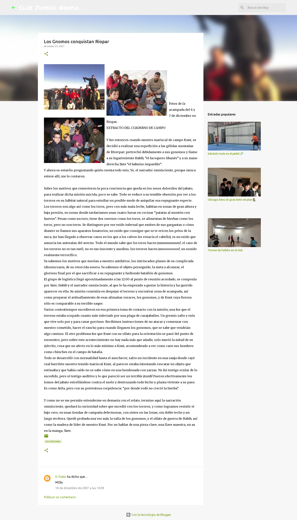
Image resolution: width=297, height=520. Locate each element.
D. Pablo (60, 476)
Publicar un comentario (60, 497)
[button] (46, 54)
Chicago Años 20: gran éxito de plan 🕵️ (232, 199)
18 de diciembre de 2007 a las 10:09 (79, 488)
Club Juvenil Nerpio (49, 7)
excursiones (53, 441)
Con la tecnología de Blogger (148, 514)
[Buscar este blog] (266, 7)
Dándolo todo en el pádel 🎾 (225, 153)
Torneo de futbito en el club (225, 250)
